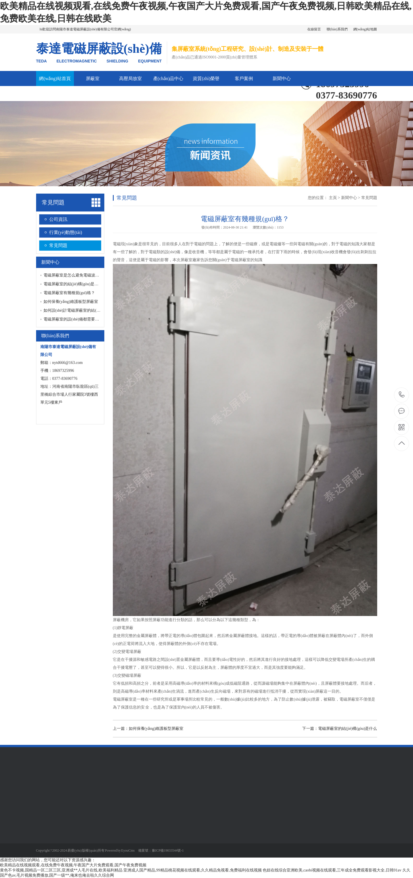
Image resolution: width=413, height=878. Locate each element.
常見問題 (53, 202)
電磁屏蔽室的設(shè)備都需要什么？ (75, 319)
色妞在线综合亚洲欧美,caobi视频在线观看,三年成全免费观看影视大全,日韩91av (332, 870)
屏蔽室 (92, 78)
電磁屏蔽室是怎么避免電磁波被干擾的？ (79, 275)
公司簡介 (55, 93)
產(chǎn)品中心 (168, 78)
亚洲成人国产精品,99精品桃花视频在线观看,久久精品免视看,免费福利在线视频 (192, 870)
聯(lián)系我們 (337, 29)
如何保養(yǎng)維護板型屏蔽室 (70, 301)
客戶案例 (244, 78)
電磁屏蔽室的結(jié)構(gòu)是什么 (73, 284)
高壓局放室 (130, 78)
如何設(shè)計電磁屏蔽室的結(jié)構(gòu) (79, 310)
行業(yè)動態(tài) (65, 232)
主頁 (333, 198)
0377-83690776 (401, 395)
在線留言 (314, 29)
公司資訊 (58, 219)
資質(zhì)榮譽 (206, 78)
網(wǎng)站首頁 (54, 78)
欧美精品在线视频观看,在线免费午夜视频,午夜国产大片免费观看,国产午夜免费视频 (73, 865)
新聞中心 (282, 78)
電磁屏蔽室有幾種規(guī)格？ (69, 293)
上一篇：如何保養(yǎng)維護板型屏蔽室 (148, 728)
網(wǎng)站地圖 (365, 29)
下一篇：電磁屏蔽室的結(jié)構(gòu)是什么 (339, 728)
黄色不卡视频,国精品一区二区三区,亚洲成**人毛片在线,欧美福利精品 (61, 870)
